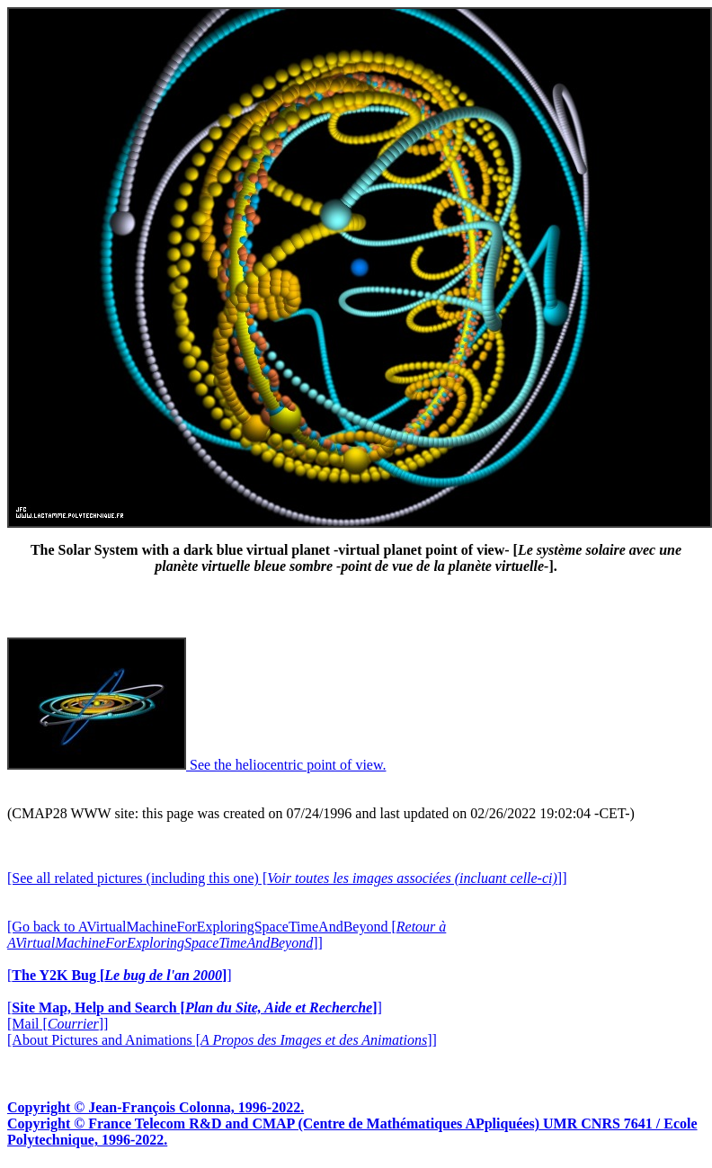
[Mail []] (57, 1023)
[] (119, 975)
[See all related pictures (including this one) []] (286, 878)
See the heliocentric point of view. (196, 764)
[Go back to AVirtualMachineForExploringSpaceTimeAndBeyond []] (226, 934)
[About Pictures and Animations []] (222, 1040)
